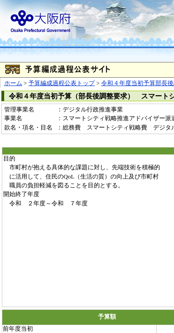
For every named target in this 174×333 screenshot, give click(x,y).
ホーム (13, 83)
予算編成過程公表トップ (61, 83)
